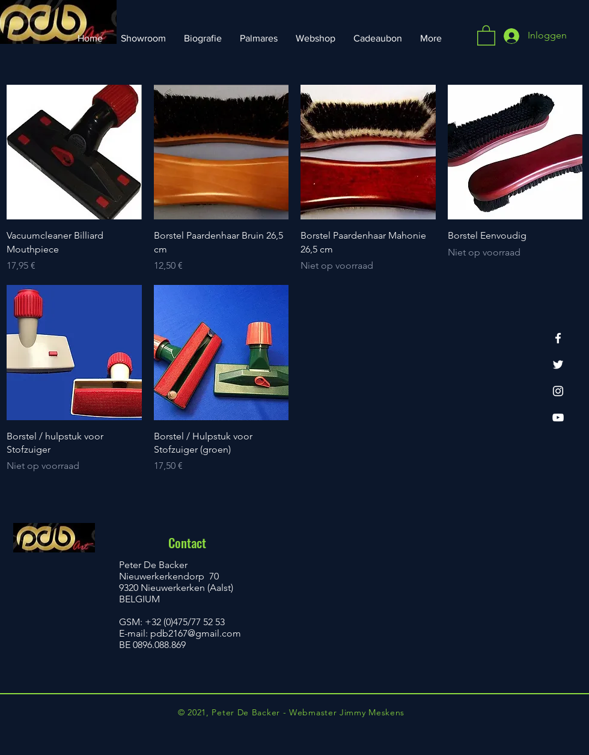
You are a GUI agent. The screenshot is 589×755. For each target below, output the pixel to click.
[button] (486, 35)
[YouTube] (558, 417)
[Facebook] (558, 338)
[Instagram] (558, 391)
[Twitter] (558, 364)
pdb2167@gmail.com (195, 633)
